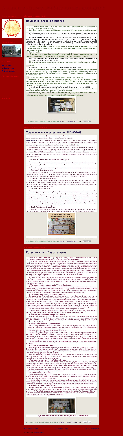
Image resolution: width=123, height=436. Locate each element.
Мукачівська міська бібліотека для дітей (54, 7)
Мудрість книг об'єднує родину (46, 252)
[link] (31, 140)
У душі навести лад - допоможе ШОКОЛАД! (54, 132)
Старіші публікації (91, 428)
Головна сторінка (61, 428)
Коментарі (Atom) (39, 432)
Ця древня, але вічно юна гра (45, 20)
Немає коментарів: (72, 121)
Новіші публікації (31, 428)
